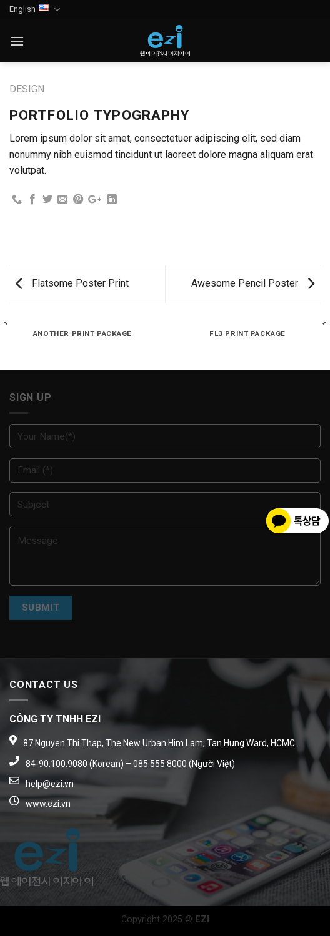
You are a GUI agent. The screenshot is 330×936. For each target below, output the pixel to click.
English (34, 10)
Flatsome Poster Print (72, 283)
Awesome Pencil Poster (252, 283)
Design (26, 89)
